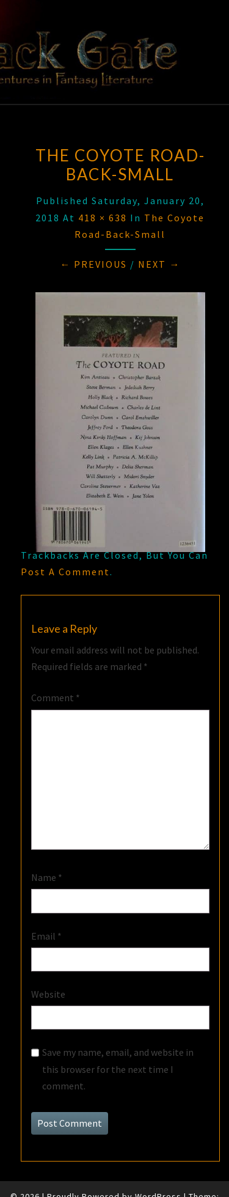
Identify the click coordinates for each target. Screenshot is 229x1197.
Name (46, 877)
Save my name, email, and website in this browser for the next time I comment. (118, 1068)
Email (46, 936)
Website (48, 994)
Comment (55, 697)
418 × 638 (102, 218)
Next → (159, 264)
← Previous (93, 264)
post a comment (65, 571)
